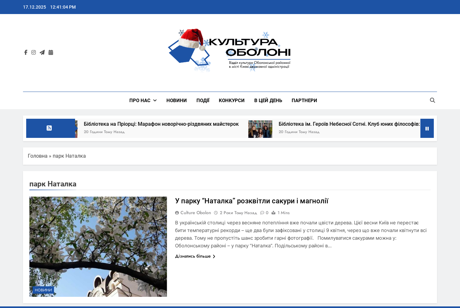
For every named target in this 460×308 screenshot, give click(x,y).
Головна (38, 156)
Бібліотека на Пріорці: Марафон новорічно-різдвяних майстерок (166, 124)
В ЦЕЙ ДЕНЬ (268, 100)
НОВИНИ (176, 100)
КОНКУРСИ (232, 100)
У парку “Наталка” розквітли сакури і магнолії (251, 201)
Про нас (139, 100)
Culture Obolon (195, 212)
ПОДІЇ (202, 100)
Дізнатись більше (195, 256)
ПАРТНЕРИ (304, 100)
